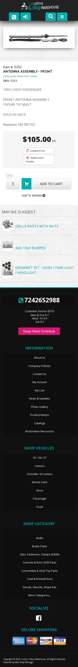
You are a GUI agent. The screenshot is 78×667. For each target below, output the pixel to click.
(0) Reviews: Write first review (20, 76)
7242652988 (39, 300)
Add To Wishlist (33, 195)
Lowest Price (35, 151)
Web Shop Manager (24, 662)
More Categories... (39, 595)
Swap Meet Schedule (39, 331)
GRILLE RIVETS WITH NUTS (36, 226)
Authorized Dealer (34, 159)
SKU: (6, 81)
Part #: (8, 67)
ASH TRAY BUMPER (30, 248)
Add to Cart (42, 183)
